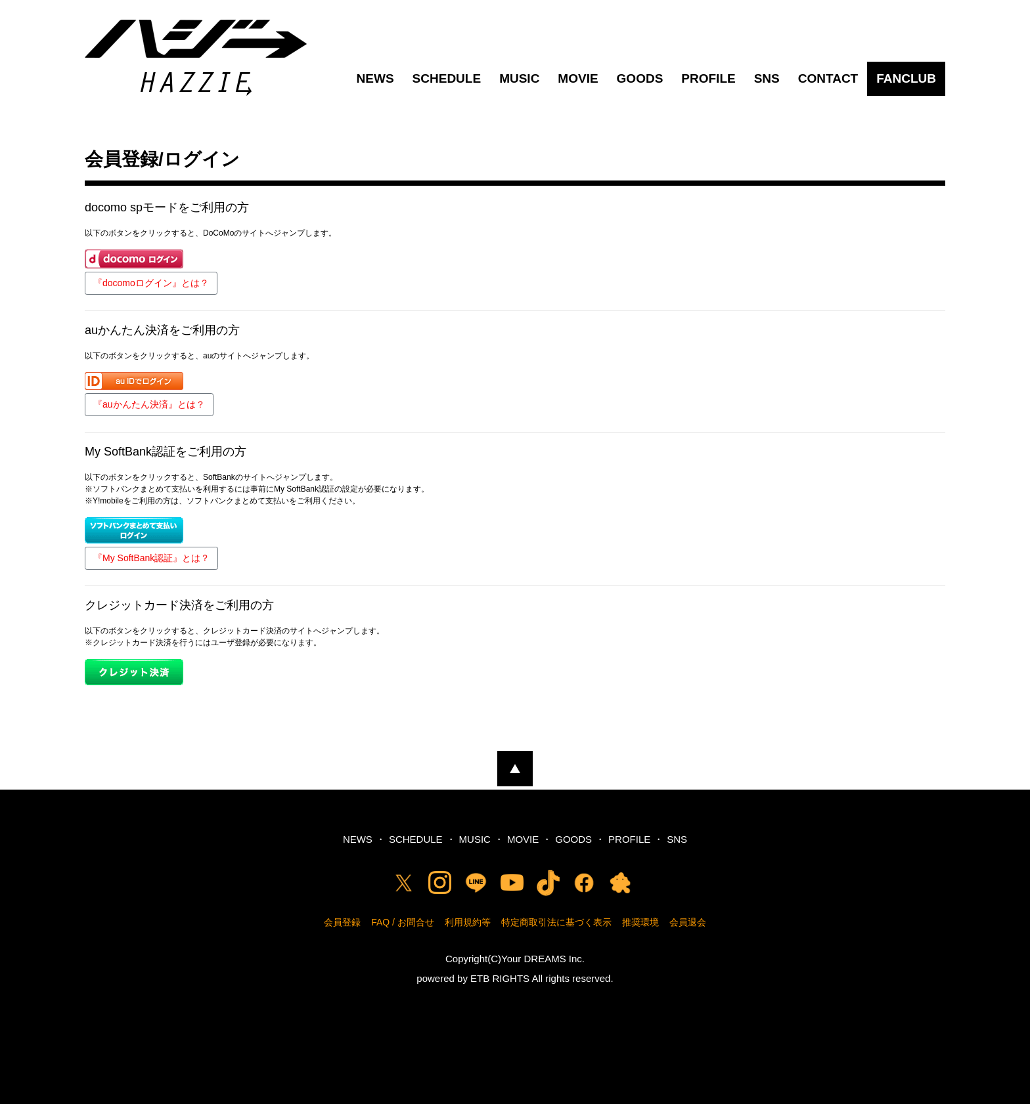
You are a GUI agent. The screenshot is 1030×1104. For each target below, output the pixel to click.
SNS (767, 78)
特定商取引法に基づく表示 (556, 922)
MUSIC (519, 78)
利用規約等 (468, 922)
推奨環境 (640, 922)
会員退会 (687, 922)
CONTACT (828, 78)
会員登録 (342, 922)
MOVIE (578, 78)
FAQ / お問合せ (402, 922)
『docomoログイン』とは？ (151, 283)
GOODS (640, 78)
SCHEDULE (447, 78)
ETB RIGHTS (499, 978)
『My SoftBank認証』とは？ (151, 558)
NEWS (375, 78)
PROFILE (708, 78)
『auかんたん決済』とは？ (149, 404)
